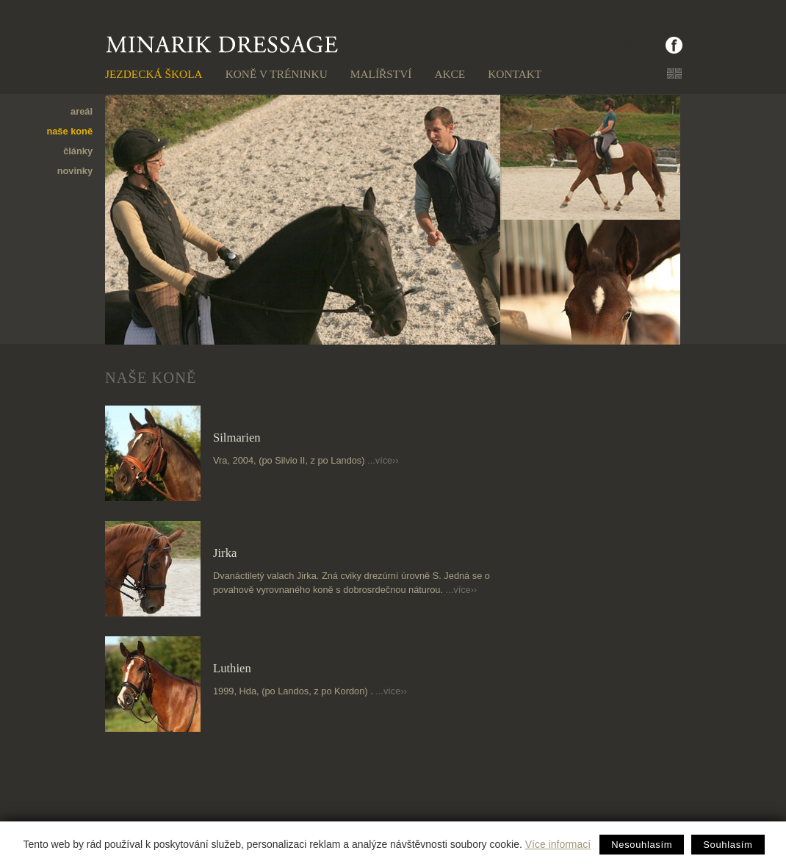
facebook (640, 45)
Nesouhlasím (641, 844)
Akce (449, 74)
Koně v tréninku (277, 74)
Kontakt (514, 74)
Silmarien (237, 438)
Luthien (232, 668)
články (78, 151)
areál (82, 111)
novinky (75, 170)
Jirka (225, 553)
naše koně (69, 131)
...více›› (383, 460)
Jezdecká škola (154, 74)
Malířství (381, 74)
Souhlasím (727, 844)
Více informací (558, 844)
